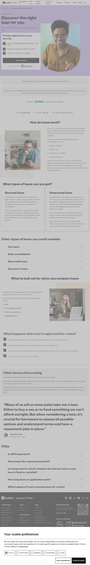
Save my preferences (63, 560)
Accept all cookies (79, 560)
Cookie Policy (23, 546)
